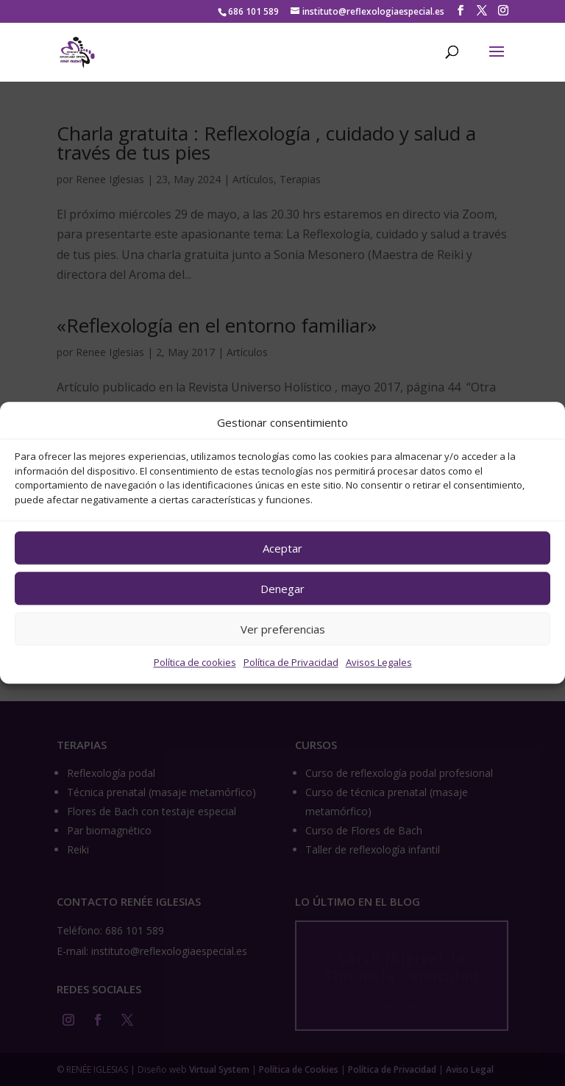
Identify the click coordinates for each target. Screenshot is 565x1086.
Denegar (282, 588)
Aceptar (282, 548)
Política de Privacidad (291, 663)
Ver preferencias (283, 629)
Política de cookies (195, 663)
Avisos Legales (379, 663)
